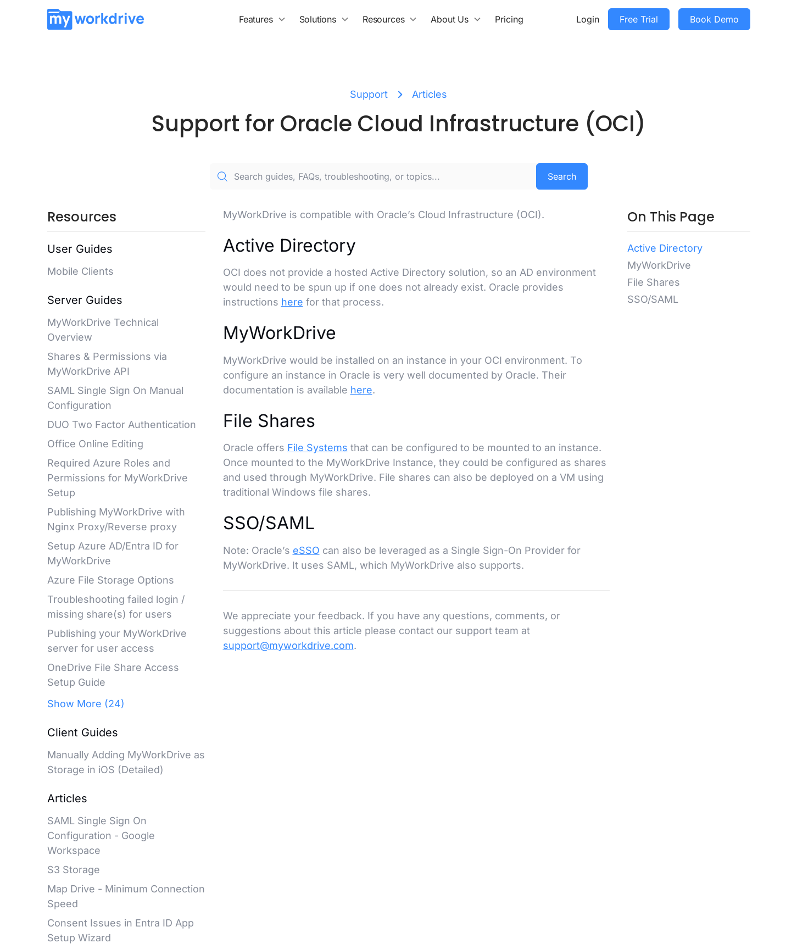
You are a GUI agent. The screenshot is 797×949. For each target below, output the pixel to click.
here (292, 302)
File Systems (317, 447)
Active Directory (665, 248)
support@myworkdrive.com (288, 645)
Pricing (509, 19)
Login (587, 19)
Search (562, 176)
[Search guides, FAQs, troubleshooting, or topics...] (373, 176)
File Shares (653, 282)
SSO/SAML (652, 299)
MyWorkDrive (659, 265)
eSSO (306, 550)
